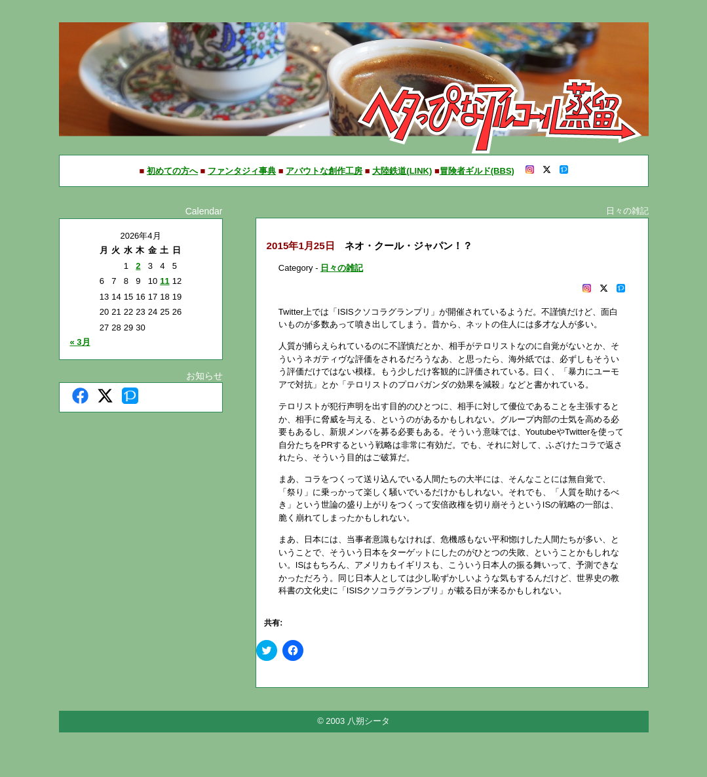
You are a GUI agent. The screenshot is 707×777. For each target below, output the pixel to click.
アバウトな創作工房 (324, 171)
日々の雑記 (341, 268)
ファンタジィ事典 (242, 171)
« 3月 (80, 342)
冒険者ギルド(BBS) (477, 171)
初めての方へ (172, 171)
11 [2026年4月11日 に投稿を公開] (164, 281)
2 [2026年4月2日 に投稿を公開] (138, 266)
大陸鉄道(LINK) (402, 171)
